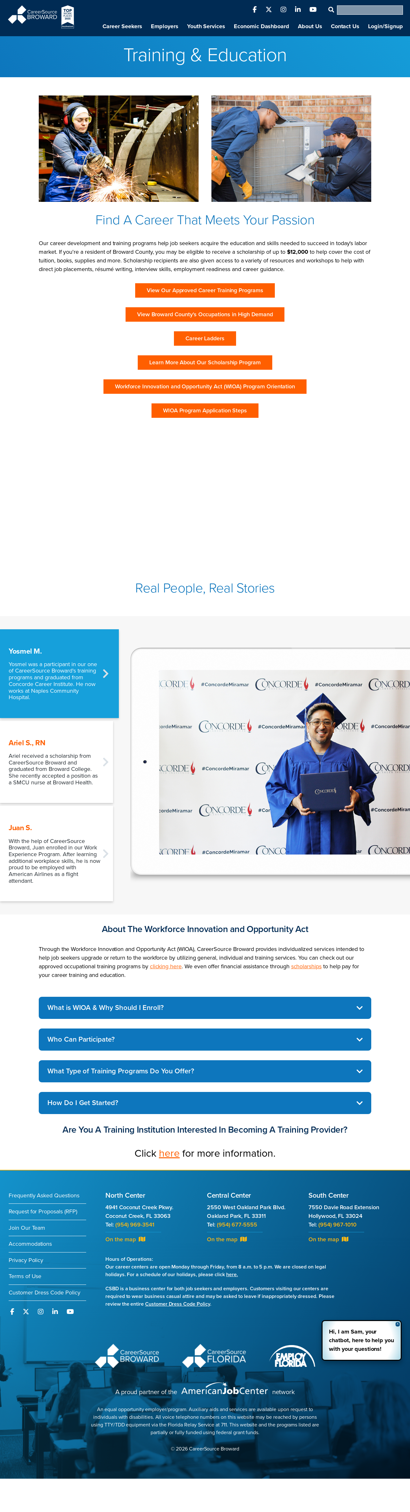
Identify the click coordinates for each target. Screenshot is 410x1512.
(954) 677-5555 (237, 1224)
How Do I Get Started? (82, 1103)
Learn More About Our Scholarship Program (205, 362)
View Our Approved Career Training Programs (205, 290)
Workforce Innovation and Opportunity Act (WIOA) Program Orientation (205, 386)
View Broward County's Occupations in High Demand (205, 314)
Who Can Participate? (81, 1039)
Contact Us (345, 26)
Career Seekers (122, 26)
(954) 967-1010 (337, 1224)
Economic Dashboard (261, 26)
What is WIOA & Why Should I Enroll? (105, 1008)
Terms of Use (25, 1276)
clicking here (166, 966)
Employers (164, 26)
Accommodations (30, 1243)
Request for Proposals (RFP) (43, 1211)
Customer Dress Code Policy (44, 1292)
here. (232, 1274)
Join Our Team (27, 1227)
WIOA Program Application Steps (205, 410)
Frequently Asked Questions (44, 1195)
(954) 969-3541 (134, 1224)
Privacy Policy (26, 1260)
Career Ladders (205, 338)
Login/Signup (385, 26)
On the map (125, 1239)
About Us (310, 26)
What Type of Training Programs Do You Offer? (120, 1071)
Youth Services (206, 26)
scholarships (306, 966)
